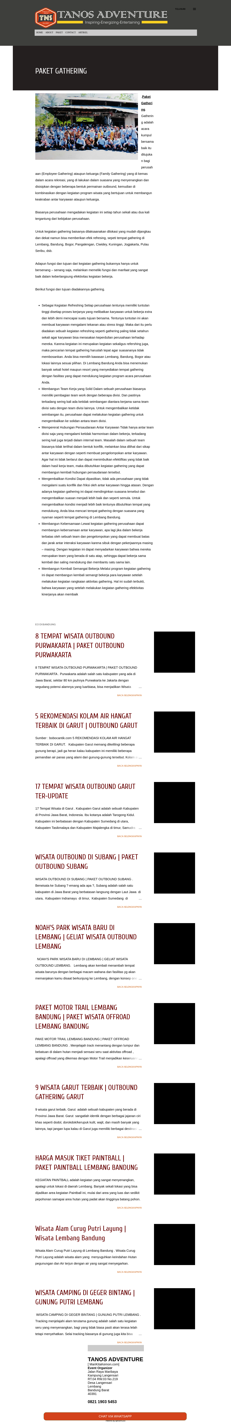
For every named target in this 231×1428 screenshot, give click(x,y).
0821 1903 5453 (102, 1401)
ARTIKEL (83, 32)
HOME (39, 32)
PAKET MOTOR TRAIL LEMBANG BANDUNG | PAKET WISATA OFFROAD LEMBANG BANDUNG (82, 1017)
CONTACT (70, 32)
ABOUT (49, 32)
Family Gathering (113, 173)
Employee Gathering (57, 173)
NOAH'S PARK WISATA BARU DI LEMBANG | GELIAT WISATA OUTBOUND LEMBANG (86, 937)
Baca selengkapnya (129, 695)
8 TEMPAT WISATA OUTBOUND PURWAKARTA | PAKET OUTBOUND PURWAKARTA (79, 645)
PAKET (59, 32)
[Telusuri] (180, 9)
